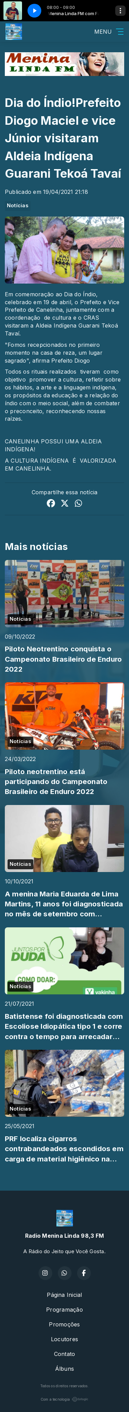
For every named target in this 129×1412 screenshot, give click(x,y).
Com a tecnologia (65, 1399)
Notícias (18, 205)
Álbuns (64, 1368)
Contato (64, 1353)
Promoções (64, 1324)
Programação (64, 1309)
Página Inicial (64, 1294)
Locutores (64, 1339)
